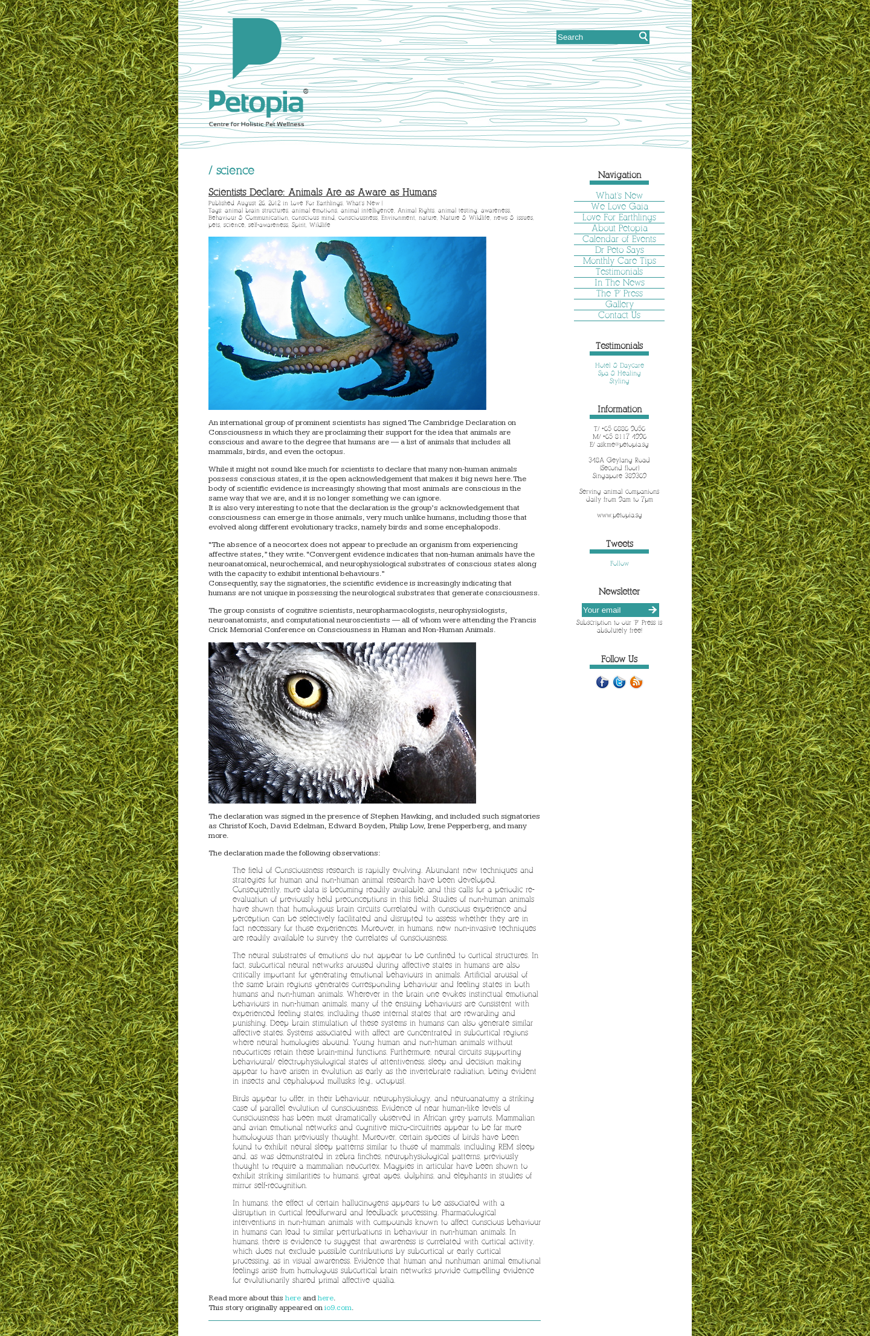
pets (214, 225)
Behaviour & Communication (248, 217)
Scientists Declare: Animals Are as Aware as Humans (322, 192)
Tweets (619, 544)
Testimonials (619, 271)
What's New (362, 203)
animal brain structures (256, 210)
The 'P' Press (619, 293)
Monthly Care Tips (619, 261)
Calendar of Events (619, 239)
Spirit (299, 225)
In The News (619, 282)
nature (428, 217)
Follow (619, 563)
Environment (398, 217)
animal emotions (314, 210)
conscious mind (313, 217)
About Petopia (619, 228)
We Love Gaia (619, 206)
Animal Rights (416, 210)
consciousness (358, 217)
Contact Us (619, 315)
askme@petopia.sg (623, 444)
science (234, 225)
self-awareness (268, 225)
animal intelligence (367, 210)
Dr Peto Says (619, 250)
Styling (620, 381)
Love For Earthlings (317, 203)
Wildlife (319, 225)
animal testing (457, 210)
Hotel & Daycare (619, 365)
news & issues (513, 217)
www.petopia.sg (619, 515)
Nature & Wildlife (465, 217)
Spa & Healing (619, 373)
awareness (495, 210)
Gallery (619, 304)
